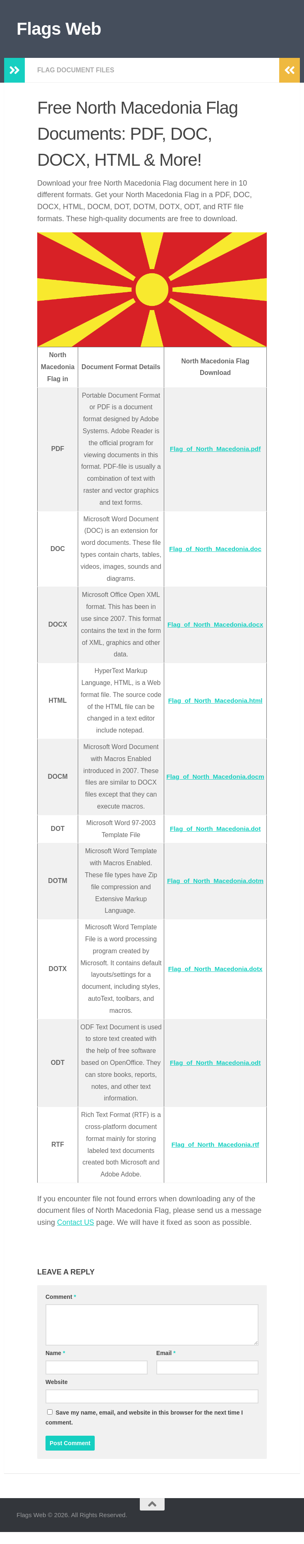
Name (55, 1365)
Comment (60, 1308)
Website (56, 1394)
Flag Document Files (76, 70)
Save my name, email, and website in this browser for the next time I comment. (144, 1429)
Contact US (76, 1234)
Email (166, 1365)
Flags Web (59, 28)
